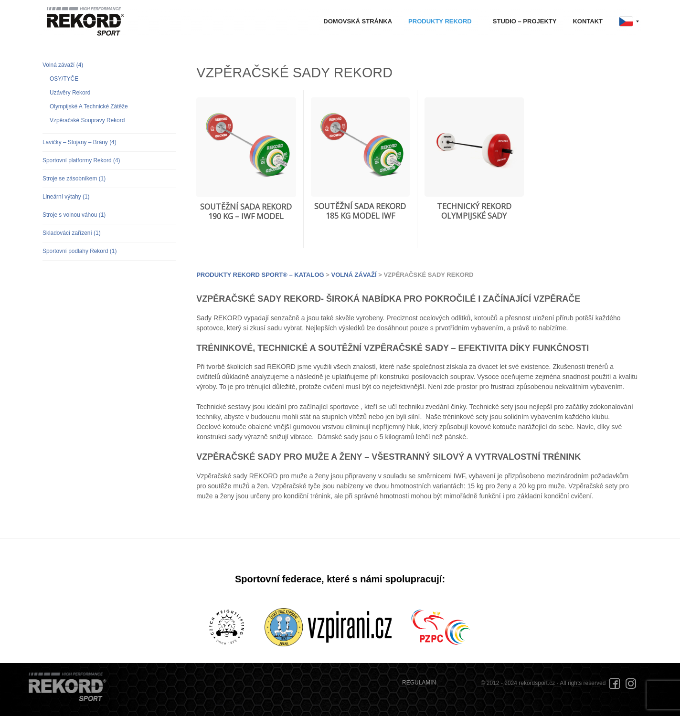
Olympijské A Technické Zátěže (89, 106)
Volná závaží (62, 65)
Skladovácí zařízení (71, 233)
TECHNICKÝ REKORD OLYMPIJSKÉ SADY (474, 211)
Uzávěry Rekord (70, 92)
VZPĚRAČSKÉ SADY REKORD (294, 72)
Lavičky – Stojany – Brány (79, 142)
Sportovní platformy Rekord (81, 160)
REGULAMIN (419, 682)
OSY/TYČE (64, 78)
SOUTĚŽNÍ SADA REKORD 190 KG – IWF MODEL (246, 211)
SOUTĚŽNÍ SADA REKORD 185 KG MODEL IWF (360, 211)
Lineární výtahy (66, 196)
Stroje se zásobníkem (74, 178)
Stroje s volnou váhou (74, 214)
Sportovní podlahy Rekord (79, 251)
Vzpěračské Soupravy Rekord (87, 120)
